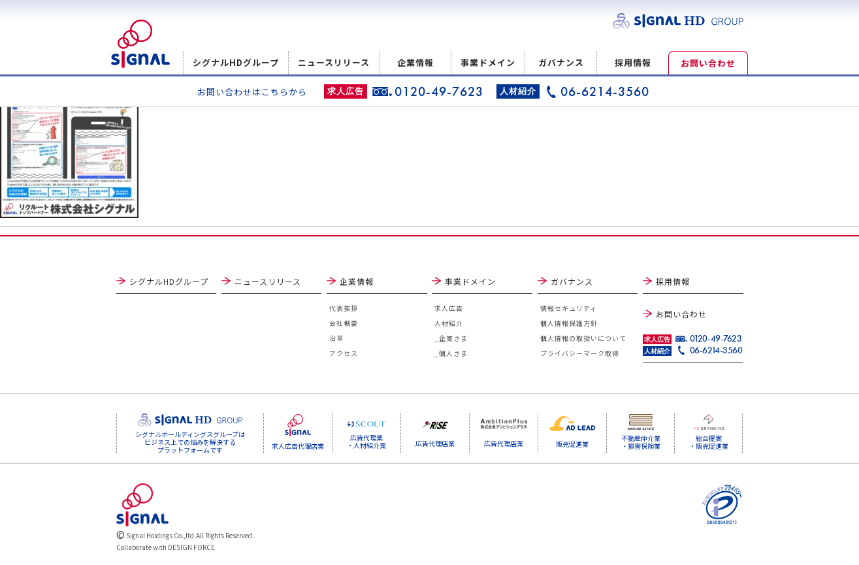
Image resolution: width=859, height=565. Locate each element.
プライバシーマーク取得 (579, 353)
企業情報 (415, 62)
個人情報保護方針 (569, 323)
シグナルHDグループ (236, 62)
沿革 (336, 338)
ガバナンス (561, 62)
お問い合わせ (708, 63)
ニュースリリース (334, 62)
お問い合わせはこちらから (252, 92)
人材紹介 (448, 323)
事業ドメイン (488, 62)
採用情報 (633, 62)
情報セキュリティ (568, 308)
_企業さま (451, 338)
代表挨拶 (343, 308)
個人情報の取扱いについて (583, 338)
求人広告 (448, 308)
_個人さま (451, 353)
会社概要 (343, 323)
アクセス (343, 353)
